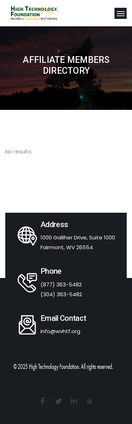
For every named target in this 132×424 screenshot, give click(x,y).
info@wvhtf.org (60, 331)
